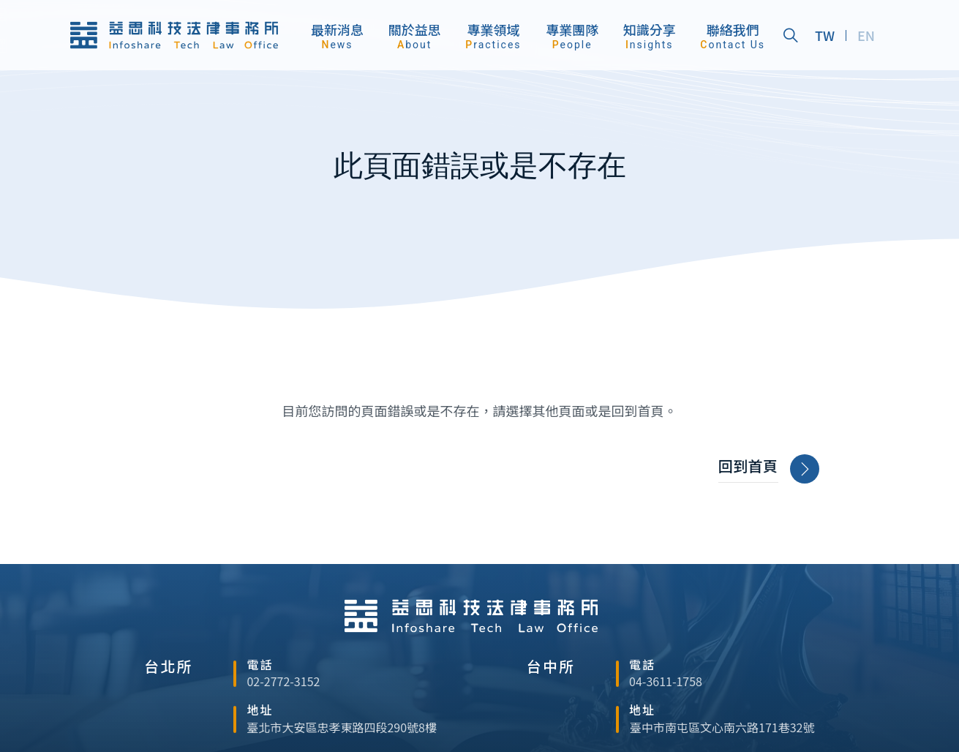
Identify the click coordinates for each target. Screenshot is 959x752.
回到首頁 (768, 469)
